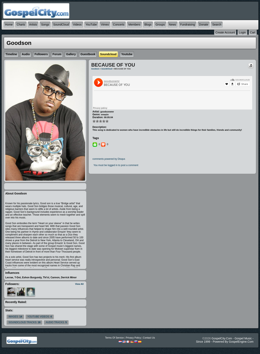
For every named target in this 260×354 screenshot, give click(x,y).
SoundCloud (61, 24)
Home (9, 24)
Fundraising (187, 24)
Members (134, 24)
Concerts (118, 24)
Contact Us (149, 337)
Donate (203, 24)
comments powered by (108, 159)
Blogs (148, 24)
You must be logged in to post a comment (115, 165)
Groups (160, 24)
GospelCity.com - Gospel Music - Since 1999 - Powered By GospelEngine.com (225, 340)
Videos (77, 24)
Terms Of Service (114, 337)
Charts (21, 24)
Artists (33, 24)
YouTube (91, 24)
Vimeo (105, 24)
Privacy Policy (133, 337)
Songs (45, 24)
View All (79, 284)
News (172, 24)
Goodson (95, 69)
